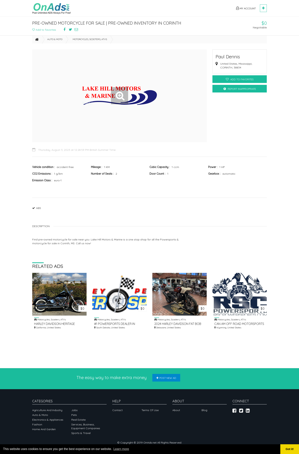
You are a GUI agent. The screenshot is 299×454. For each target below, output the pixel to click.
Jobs (74, 410)
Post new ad (166, 377)
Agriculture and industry (47, 410)
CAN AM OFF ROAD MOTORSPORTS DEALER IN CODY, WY (239, 324)
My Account (246, 8)
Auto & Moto (54, 39)
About (176, 410)
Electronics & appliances (47, 419)
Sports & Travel (81, 433)
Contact (117, 410)
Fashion (37, 424)
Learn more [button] (121, 449)
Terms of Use (150, 410)
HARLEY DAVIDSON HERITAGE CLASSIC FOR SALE (54, 324)
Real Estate (78, 419)
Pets (74, 415)
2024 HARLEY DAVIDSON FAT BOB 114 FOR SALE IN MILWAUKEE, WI (177, 324)
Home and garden (44, 429)
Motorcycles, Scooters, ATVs (90, 39)
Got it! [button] (290, 449)
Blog (204, 410)
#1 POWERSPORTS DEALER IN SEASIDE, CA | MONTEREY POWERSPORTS (114, 324)
